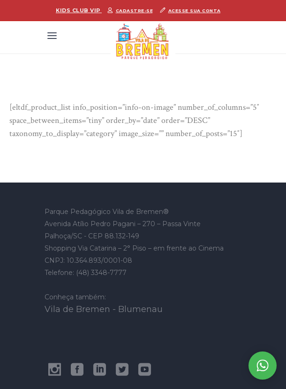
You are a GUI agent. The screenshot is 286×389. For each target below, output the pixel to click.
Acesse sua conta (194, 10)
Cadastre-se (134, 10)
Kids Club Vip (79, 10)
